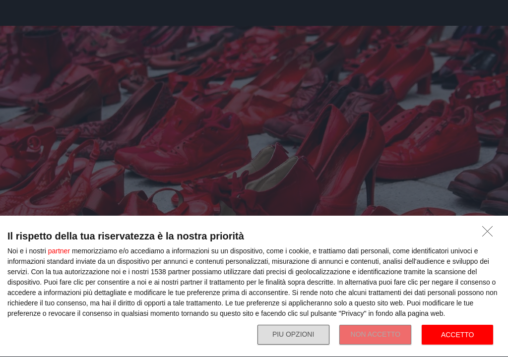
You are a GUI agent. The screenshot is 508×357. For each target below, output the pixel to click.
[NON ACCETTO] (490, 234)
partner (59, 250)
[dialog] (254, 286)
